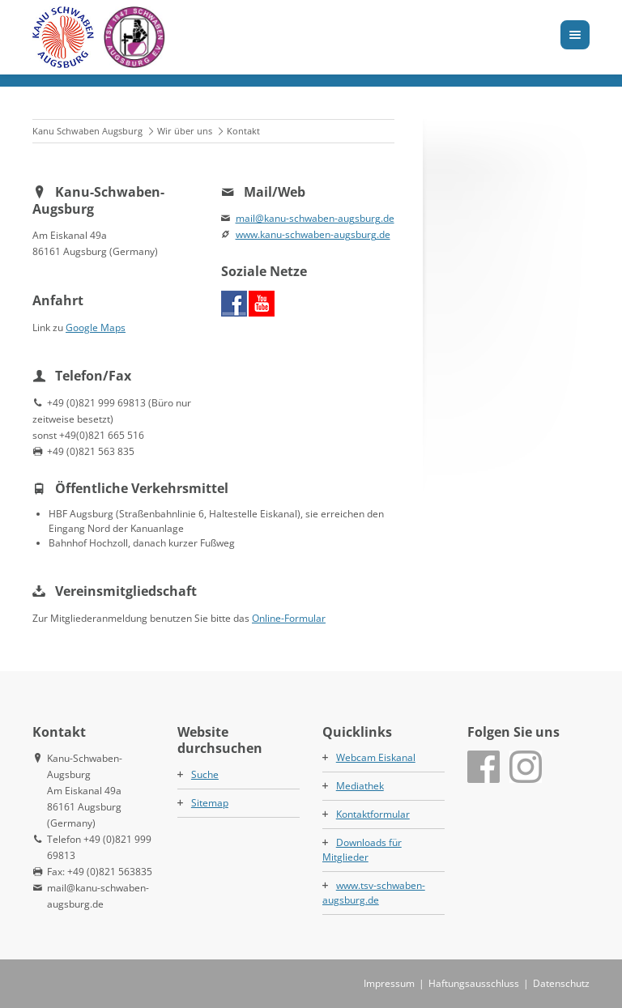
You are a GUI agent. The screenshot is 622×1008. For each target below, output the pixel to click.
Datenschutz (561, 983)
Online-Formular (289, 618)
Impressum (389, 983)
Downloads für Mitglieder (362, 850)
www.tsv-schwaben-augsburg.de (373, 892)
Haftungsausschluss (473, 983)
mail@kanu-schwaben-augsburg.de (315, 218)
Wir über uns (184, 131)
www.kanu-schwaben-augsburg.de (313, 234)
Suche (205, 774)
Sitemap (209, 803)
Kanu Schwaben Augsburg (87, 131)
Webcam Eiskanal (375, 757)
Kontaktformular (373, 814)
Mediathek (360, 786)
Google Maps (96, 327)
